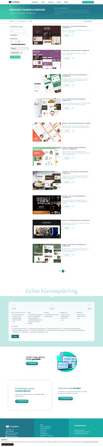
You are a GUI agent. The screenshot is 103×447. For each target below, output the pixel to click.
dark (82, 200)
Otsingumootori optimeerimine (37, 328)
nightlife (80, 201)
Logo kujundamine (34, 318)
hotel (69, 104)
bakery (63, 53)
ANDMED (90, 308)
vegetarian (73, 224)
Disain (43, 2)
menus (87, 30)
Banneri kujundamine (34, 316)
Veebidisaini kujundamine (36, 315)
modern (78, 127)
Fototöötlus (16, 332)
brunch (68, 223)
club (74, 200)
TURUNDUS (46, 312)
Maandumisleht (17, 318)
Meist (41, 425)
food (82, 53)
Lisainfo (13, 321)
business (71, 103)
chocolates (74, 126)
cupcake (83, 126)
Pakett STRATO (65, 315)
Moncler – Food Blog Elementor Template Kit (76, 220)
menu (83, 30)
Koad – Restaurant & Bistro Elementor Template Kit (74, 99)
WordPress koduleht (18, 315)
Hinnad (59, 2)
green (84, 151)
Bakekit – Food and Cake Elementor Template (76, 123)
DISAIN (29, 312)
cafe (66, 30)
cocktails (78, 200)
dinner (77, 223)
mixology (71, 201)
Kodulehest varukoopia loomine (39, 332)
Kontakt (66, 2)
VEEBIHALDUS (79, 312)
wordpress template (69, 154)
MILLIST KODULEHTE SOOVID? (18, 312)
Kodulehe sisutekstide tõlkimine (72, 328)
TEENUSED (13, 308)
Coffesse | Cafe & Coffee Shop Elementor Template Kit (74, 75)
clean (66, 151)
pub (90, 30)
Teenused (43, 432)
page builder (82, 153)
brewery (71, 200)
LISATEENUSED (14, 326)
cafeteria (76, 78)
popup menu (85, 201)
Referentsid (43, 430)
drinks (73, 30)
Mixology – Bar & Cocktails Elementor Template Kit (73, 196)
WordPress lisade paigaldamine (76, 330)
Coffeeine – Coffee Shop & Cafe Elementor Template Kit (75, 172)
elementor (78, 53)
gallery (80, 30)
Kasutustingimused (45, 426)
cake (67, 53)
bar (63, 78)
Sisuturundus (48, 316)
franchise (80, 151)
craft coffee (77, 80)
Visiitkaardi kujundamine (35, 320)
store (63, 154)
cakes (69, 126)
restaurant (64, 31)
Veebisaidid (35, 2)
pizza (72, 104)
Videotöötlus (24, 332)
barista (65, 78)
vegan (69, 224)
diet (74, 223)
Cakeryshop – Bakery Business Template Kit (75, 50)
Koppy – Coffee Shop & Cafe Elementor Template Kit (74, 245)
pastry (84, 127)
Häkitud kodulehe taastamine (21, 330)
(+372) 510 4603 (11, 435)
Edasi (15, 336)
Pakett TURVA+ (81, 316)
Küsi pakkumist (44, 434)
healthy (69, 153)
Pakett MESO (64, 316)
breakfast (64, 223)
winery (73, 31)
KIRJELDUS (51, 308)
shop (68, 54)
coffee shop (65, 80)
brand (63, 151)
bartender (66, 200)
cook (72, 223)
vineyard (69, 31)
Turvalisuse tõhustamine (38, 330)
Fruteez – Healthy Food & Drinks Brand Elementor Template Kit (74, 148)
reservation (64, 81)
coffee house (85, 78)
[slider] (10, 44)
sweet (88, 127)
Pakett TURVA (81, 315)
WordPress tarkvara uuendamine (56, 330)
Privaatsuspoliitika (45, 428)
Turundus (51, 2)
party (81, 127)
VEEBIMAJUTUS (63, 312)
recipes (87, 223)
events (76, 30)
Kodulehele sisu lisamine (54, 328)
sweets (71, 54)
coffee (69, 30)
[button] (88, 2)
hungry (73, 153)
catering (70, 53)
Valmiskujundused (22, 21)
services (64, 54)
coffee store (71, 80)
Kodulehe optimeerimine (19, 328)
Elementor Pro (65, 201)
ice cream (73, 127)
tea (74, 81)
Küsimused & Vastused (46, 435)
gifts (70, 127)
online (77, 153)
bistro (63, 30)
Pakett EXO (64, 318)
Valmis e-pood (17, 316)
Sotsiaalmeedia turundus (52, 315)
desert (89, 103)
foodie (76, 151)
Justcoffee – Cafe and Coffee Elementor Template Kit (74, 27)
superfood (64, 224)
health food (65, 153)
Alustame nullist (17, 320)
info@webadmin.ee (12, 436)
